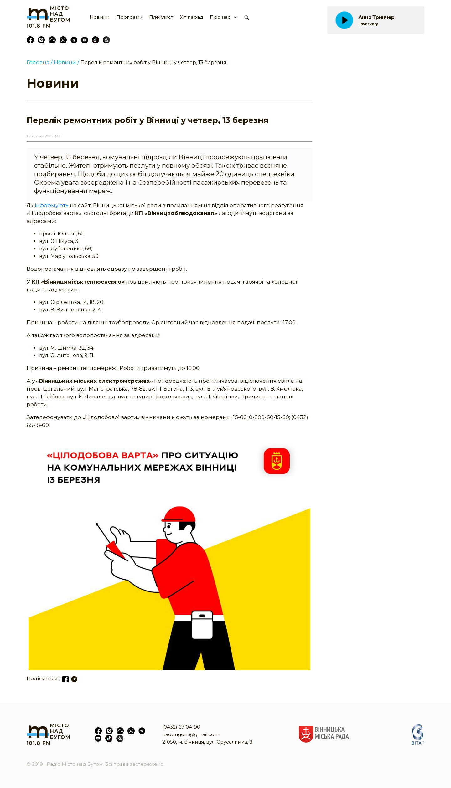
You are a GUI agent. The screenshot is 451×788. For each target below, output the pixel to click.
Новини (99, 17)
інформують (52, 205)
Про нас (220, 17)
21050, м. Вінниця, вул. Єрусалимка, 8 (207, 742)
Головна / (40, 62)
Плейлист (161, 17)
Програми (129, 17)
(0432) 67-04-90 (181, 727)
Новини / (66, 62)
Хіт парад (191, 17)
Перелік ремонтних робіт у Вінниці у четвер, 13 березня (153, 62)
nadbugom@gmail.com (190, 734)
